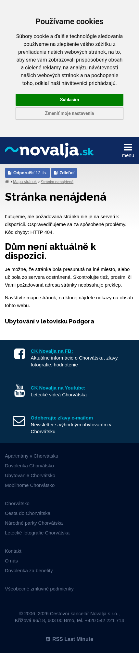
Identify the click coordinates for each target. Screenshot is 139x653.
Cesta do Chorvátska (27, 513)
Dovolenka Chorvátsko (29, 465)
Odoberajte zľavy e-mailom (62, 417)
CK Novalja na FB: (52, 351)
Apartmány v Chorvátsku (31, 456)
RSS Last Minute (69, 639)
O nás (11, 560)
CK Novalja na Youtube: (58, 387)
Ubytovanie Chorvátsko (30, 475)
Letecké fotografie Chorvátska (37, 532)
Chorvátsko (17, 503)
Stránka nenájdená (57, 181)
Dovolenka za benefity (29, 570)
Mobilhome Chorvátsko (30, 485)
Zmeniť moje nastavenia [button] (69, 113)
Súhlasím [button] (69, 99)
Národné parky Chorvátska (34, 523)
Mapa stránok (25, 181)
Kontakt (13, 551)
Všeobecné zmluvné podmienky (39, 588)
